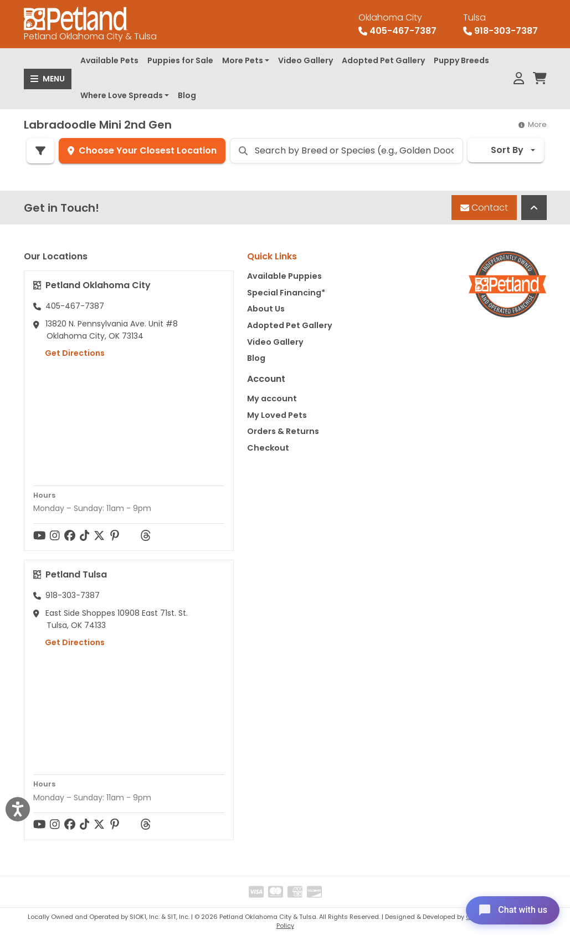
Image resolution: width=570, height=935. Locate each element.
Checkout (268, 447)
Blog (187, 95)
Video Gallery (305, 60)
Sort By (499, 150)
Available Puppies (284, 276)
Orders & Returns (283, 431)
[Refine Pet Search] (40, 151)
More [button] (532, 124)
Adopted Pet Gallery (383, 60)
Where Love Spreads (121, 95)
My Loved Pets (277, 415)
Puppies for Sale (180, 60)
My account (272, 398)
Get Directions (69, 353)
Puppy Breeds (461, 60)
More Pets (242, 60)
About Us (266, 308)
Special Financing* (286, 292)
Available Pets (109, 60)
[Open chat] (511, 909)
